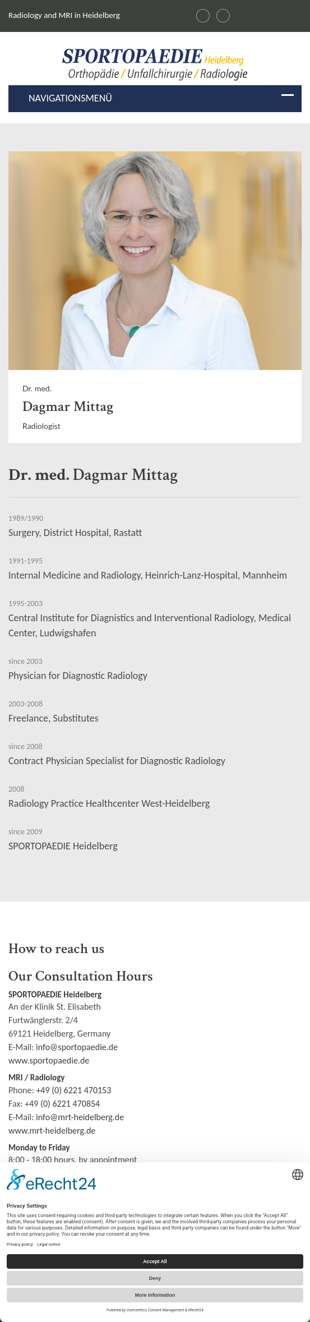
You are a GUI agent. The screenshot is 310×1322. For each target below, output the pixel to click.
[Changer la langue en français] (223, 15)
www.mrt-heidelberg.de (51, 1130)
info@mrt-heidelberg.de (80, 1117)
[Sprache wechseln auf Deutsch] (203, 15)
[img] (155, 65)
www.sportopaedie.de (48, 1060)
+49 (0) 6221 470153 (73, 1090)
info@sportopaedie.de (77, 1047)
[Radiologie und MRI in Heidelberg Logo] (155, 67)
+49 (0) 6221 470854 (62, 1103)
